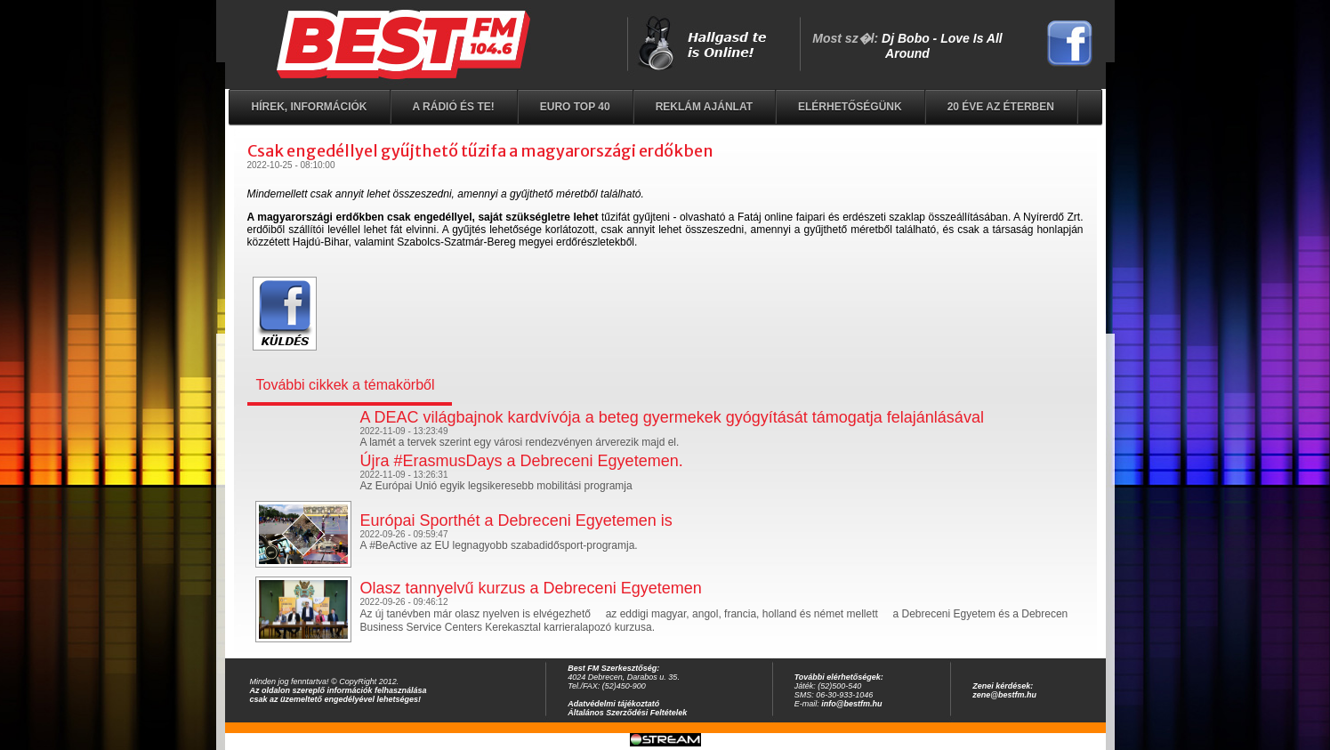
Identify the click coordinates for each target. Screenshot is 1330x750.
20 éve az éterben (1000, 107)
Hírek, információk (309, 107)
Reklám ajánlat (704, 107)
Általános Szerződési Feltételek (627, 712)
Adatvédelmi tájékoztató (613, 703)
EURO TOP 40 (575, 107)
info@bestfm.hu (851, 703)
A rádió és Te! (454, 107)
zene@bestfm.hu (1004, 694)
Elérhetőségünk (850, 107)
